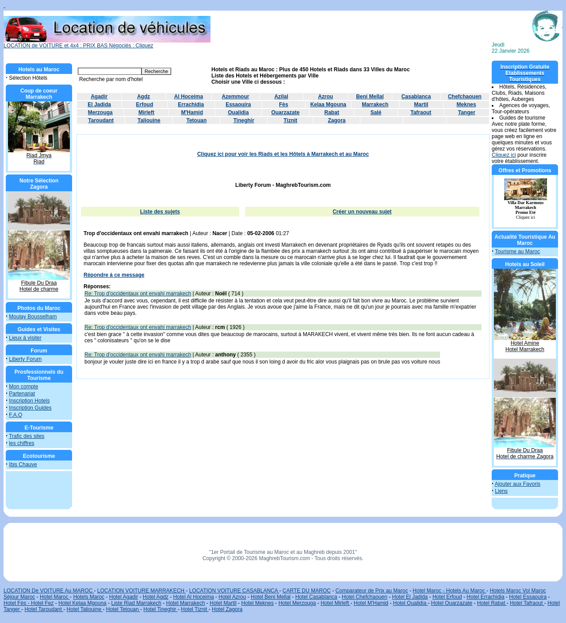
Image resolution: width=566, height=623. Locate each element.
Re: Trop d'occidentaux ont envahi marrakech (137, 293)
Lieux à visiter (25, 338)
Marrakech (375, 104)
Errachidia (191, 104)
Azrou (325, 96)
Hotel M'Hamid (371, 603)
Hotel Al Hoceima (193, 597)
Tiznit (290, 120)
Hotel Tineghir (160, 609)
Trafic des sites (26, 436)
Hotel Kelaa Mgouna (82, 603)
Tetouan (196, 120)
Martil (421, 104)
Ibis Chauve (23, 464)
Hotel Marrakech (185, 603)
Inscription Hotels (29, 401)
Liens (501, 491)
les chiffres (21, 443)
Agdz (143, 96)
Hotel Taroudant (43, 609)
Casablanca (416, 96)
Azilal (281, 96)
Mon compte (23, 386)
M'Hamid (192, 112)
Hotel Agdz (155, 597)
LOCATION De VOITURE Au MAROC (49, 591)
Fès (283, 104)
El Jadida (99, 104)
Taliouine (149, 120)
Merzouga (100, 112)
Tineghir (243, 120)
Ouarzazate (285, 112)
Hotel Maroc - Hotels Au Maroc (449, 591)
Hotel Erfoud (447, 597)
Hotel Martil (223, 603)
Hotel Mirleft (335, 603)
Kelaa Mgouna (328, 104)
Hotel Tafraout (527, 603)
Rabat (332, 112)
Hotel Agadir (123, 597)
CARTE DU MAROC (307, 591)
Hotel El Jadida (410, 597)
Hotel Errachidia (485, 597)
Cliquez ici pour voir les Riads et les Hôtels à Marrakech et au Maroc (283, 154)
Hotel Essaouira (528, 597)
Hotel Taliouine (85, 609)
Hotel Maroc (55, 597)
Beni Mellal (370, 96)
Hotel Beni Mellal (271, 597)
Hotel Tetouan (123, 609)
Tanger (466, 112)
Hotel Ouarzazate (451, 603)
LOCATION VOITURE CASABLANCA (234, 591)
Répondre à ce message (114, 275)
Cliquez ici (504, 155)
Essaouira (238, 104)
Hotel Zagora (227, 609)
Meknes (466, 104)
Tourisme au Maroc (517, 251)
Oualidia (238, 112)
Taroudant (101, 120)
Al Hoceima (188, 96)
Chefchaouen (465, 96)
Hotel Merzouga (297, 603)
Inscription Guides (30, 408)
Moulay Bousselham (33, 316)
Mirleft (146, 112)
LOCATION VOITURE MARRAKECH (141, 591)
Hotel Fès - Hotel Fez (29, 603)
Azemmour (235, 96)
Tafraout (420, 112)
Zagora (337, 120)
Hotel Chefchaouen (364, 597)
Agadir (99, 96)
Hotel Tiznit (195, 609)
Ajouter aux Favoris (517, 484)
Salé (376, 112)
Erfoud (144, 104)
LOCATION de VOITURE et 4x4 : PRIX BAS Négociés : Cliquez (107, 43)
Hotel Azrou (232, 597)
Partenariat (22, 394)
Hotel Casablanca (316, 597)
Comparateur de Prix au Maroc (372, 591)
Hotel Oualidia (410, 603)
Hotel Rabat (492, 603)
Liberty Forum (25, 359)
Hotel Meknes (257, 603)
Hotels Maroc (88, 597)
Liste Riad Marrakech (136, 603)
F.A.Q (15, 415)
